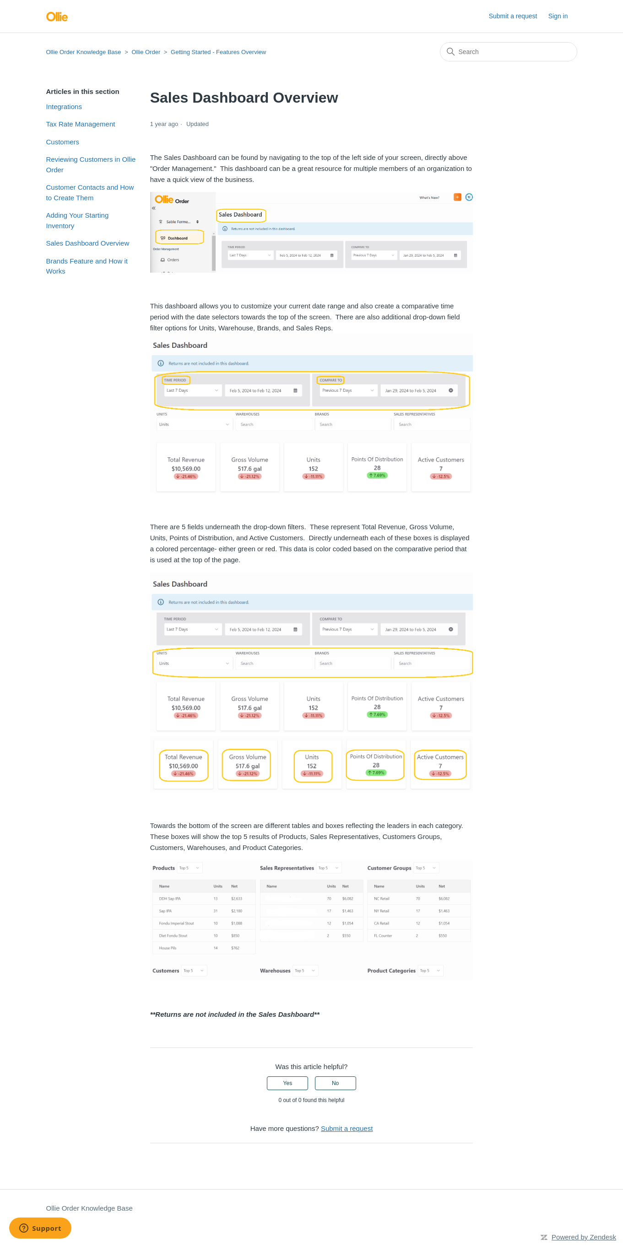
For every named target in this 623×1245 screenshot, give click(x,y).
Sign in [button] (558, 16)
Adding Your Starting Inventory (77, 220)
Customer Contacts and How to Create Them (90, 192)
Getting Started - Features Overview (218, 52)
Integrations (64, 106)
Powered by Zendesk (584, 1237)
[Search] (508, 52)
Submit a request (513, 16)
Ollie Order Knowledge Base (83, 52)
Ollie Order (145, 52)
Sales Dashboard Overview (88, 243)
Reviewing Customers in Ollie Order (91, 164)
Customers (63, 142)
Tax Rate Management (80, 124)
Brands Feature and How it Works (87, 266)
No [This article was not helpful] (335, 1083)
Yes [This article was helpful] (288, 1083)
